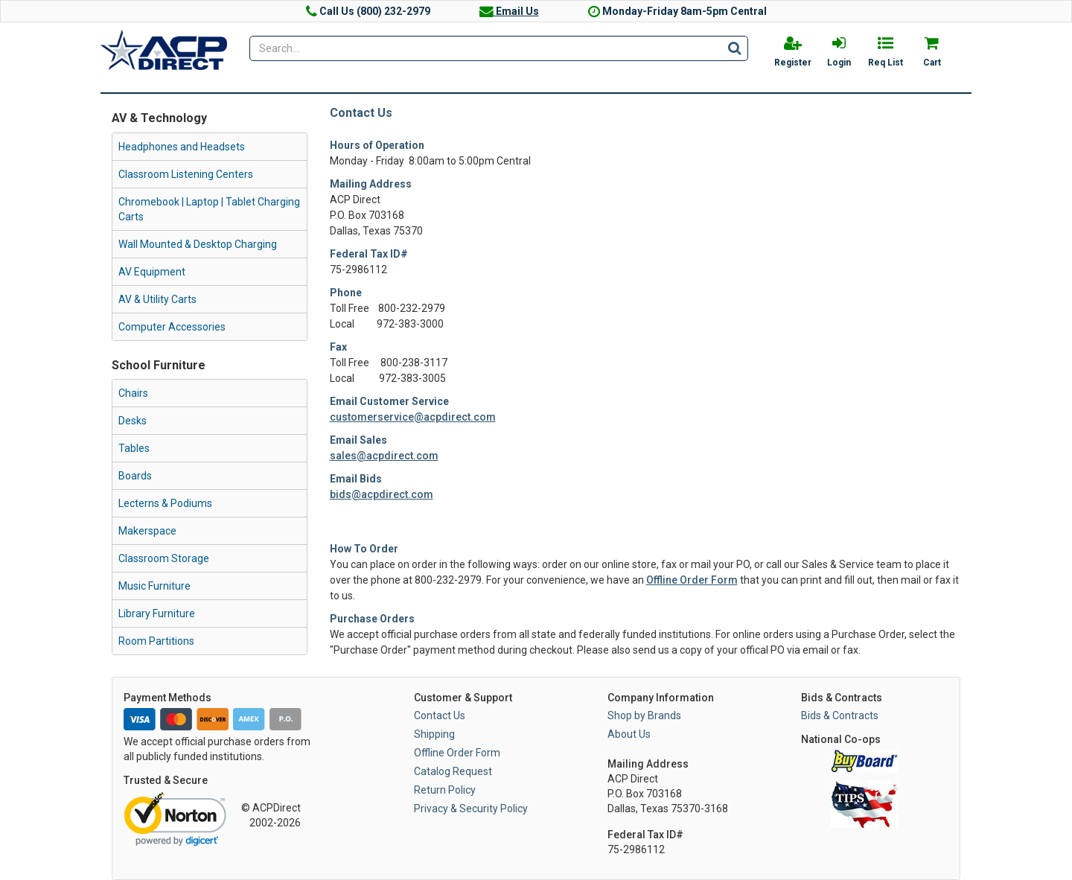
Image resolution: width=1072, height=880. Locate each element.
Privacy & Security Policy (471, 808)
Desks (132, 421)
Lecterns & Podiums (165, 503)
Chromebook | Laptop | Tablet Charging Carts (209, 209)
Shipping (434, 734)
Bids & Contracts (839, 715)
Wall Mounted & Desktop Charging (197, 244)
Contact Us (439, 715)
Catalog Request (453, 771)
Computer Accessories (172, 327)
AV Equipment (151, 272)
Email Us (509, 11)
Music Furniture (154, 586)
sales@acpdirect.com (384, 456)
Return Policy (445, 790)
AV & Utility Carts (157, 299)
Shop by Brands (644, 715)
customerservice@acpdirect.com (413, 417)
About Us (629, 734)
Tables (134, 448)
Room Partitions (156, 641)
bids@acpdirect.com (381, 494)
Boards (135, 476)
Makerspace (147, 531)
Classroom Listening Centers (185, 174)
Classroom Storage (163, 558)
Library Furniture (156, 613)
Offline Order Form (692, 580)
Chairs (133, 393)
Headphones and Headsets (181, 147)
